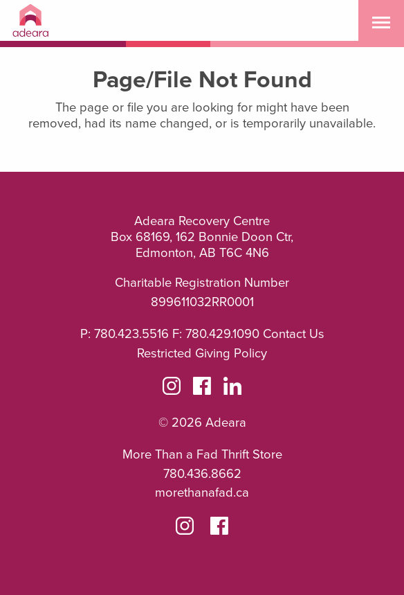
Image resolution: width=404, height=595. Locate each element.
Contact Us (293, 333)
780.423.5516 (131, 333)
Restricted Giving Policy (202, 353)
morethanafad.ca (202, 492)
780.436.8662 (202, 473)
